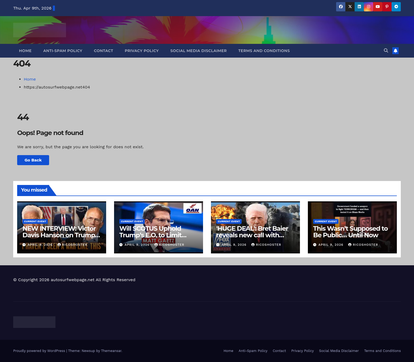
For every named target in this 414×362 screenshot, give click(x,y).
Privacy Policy (142, 50)
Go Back (33, 160)
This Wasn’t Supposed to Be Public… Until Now (350, 232)
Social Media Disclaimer (198, 50)
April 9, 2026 (41, 245)
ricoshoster (72, 245)
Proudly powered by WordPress (39, 351)
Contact (103, 50)
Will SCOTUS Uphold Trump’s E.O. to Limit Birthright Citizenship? (153, 235)
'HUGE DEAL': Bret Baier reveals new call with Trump (252, 235)
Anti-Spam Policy (62, 50)
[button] (386, 50)
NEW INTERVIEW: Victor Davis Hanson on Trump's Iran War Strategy (60, 235)
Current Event (35, 221)
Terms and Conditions (264, 50)
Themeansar (111, 351)
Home (25, 50)
